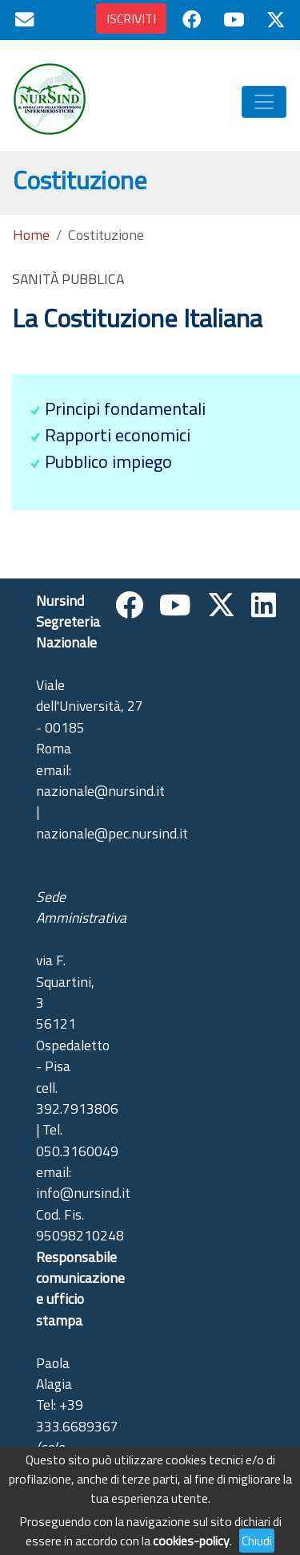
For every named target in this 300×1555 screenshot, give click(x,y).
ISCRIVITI (131, 18)
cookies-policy (191, 1540)
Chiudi (257, 1540)
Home (31, 235)
